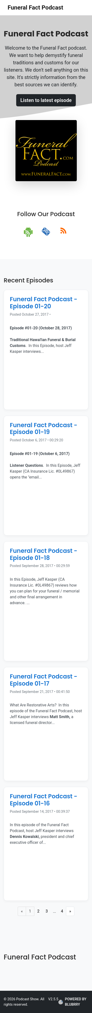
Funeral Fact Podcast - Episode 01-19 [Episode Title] (43, 428)
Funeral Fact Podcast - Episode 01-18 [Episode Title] (43, 554)
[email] (46, 232)
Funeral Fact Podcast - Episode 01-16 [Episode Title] (43, 799)
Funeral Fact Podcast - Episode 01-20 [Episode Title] (43, 302)
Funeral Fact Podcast (35, 7)
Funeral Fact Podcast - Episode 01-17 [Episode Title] (43, 680)
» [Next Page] (70, 911)
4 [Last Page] (62, 911)
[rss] (63, 232)
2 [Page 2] (38, 911)
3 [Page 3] (47, 911)
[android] (28, 232)
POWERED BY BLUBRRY (72, 1002)
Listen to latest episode (46, 100)
